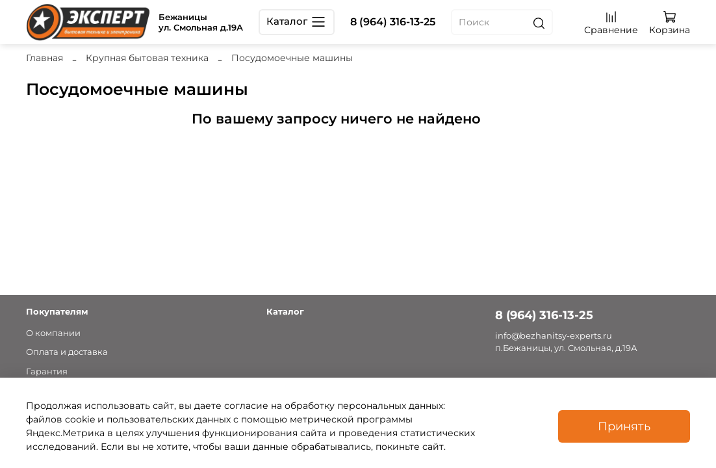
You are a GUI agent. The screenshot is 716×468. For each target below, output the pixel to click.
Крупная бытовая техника (147, 58)
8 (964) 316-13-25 (392, 22)
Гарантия (47, 371)
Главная (44, 58)
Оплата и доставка (67, 352)
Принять (624, 426)
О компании (53, 333)
